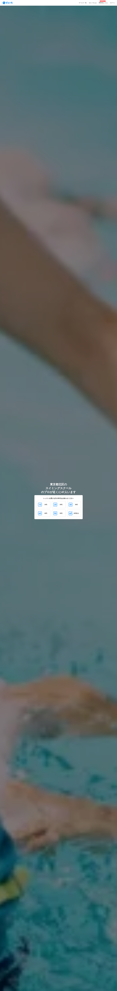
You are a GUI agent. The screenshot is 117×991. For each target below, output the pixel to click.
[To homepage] (7, 3)
